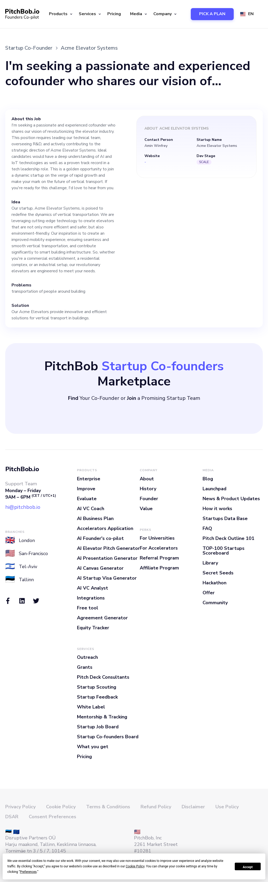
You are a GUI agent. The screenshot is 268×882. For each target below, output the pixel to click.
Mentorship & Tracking (102, 716)
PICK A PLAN (212, 14)
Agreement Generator (102, 617)
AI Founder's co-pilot (100, 538)
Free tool (87, 608)
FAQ (207, 528)
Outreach (87, 657)
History (148, 488)
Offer (209, 592)
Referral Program (159, 558)
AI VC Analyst (92, 588)
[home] (22, 14)
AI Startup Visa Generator (107, 578)
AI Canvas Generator (100, 568)
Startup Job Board (98, 726)
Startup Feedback (97, 697)
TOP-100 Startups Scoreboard (223, 550)
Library (210, 563)
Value (146, 508)
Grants (84, 667)
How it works (217, 508)
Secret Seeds (218, 572)
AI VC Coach (90, 508)
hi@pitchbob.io (22, 507)
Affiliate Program (159, 568)
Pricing (114, 14)
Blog (208, 478)
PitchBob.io (22, 469)
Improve (86, 488)
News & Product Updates (231, 498)
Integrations (91, 598)
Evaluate (87, 498)
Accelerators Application (105, 528)
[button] (60, 14)
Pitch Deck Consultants (103, 677)
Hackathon (214, 582)
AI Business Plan (95, 518)
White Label (91, 707)
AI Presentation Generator (107, 558)
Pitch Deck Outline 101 (228, 538)
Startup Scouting (96, 687)
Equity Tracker (93, 627)
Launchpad (214, 488)
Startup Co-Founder (28, 47)
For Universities (157, 538)
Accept (248, 867)
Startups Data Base (225, 518)
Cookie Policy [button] (135, 866)
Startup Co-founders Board (107, 736)
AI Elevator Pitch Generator (108, 548)
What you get (92, 746)
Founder (149, 498)
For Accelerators (159, 548)
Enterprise (88, 478)
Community (215, 602)
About (147, 478)
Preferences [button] (28, 872)
